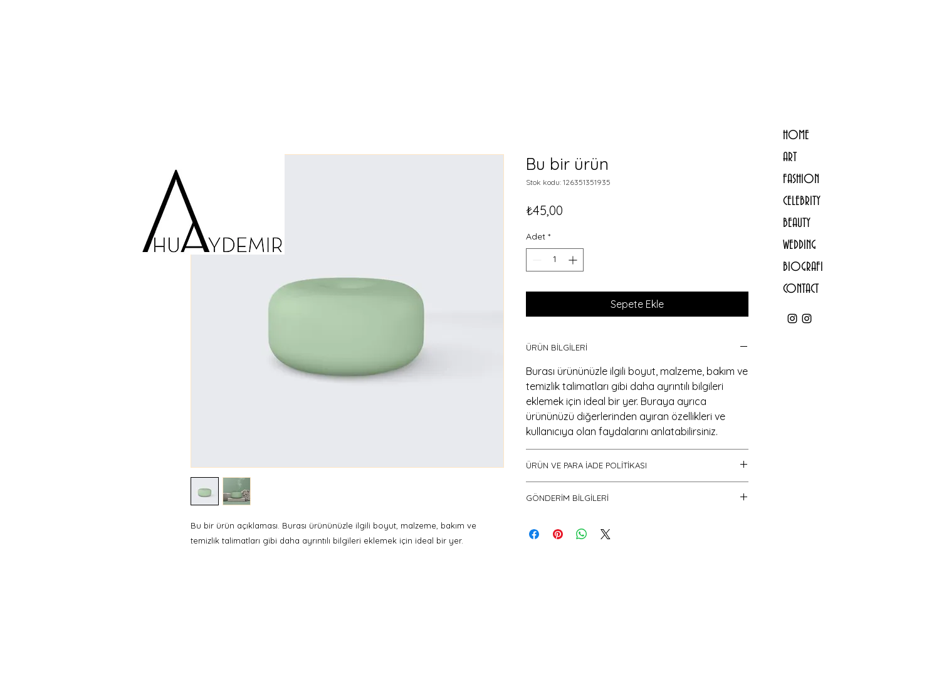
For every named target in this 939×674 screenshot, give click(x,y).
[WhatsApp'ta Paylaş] (581, 534)
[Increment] (574, 260)
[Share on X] (605, 534)
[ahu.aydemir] (792, 318)
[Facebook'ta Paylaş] (534, 534)
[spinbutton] (554, 260)
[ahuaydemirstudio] (806, 318)
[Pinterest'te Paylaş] (557, 534)
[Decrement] (535, 260)
